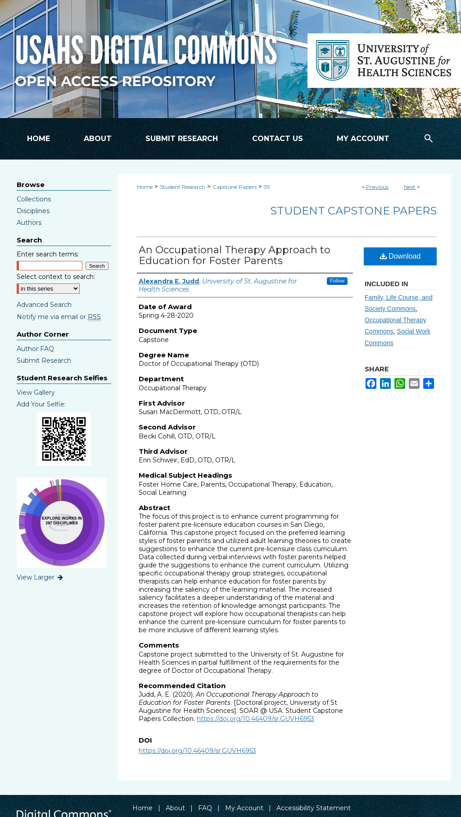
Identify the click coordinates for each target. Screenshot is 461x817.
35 (267, 186)
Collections (34, 199)
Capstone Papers (234, 186)
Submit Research (44, 360)
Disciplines (33, 211)
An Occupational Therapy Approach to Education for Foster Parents (234, 255)
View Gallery (36, 392)
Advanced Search (44, 305)
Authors (29, 223)
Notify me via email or (59, 317)
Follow (337, 280)
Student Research (182, 186)
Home (145, 186)
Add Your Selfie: (41, 404)
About (175, 808)
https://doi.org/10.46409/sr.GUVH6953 (255, 719)
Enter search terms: (48, 254)
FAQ (205, 808)
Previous (377, 186)
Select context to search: (56, 277)
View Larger (40, 577)
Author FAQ (35, 349)
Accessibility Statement (313, 808)
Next (410, 186)
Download (400, 256)
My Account (244, 808)
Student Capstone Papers (353, 210)
